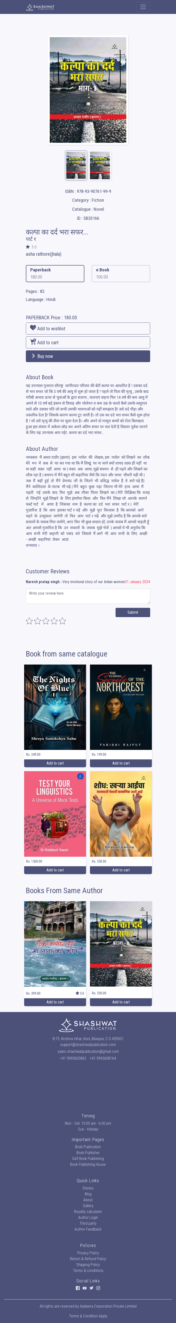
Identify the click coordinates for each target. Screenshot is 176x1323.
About (88, 1200)
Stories (88, 1188)
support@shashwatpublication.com (88, 1044)
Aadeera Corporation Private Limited (108, 1306)
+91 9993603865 (73, 1058)
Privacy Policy (88, 1253)
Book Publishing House (88, 1164)
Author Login (88, 1217)
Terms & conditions (88, 1270)
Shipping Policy (88, 1264)
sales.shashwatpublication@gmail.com (88, 1051)
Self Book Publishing (88, 1158)
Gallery (88, 1205)
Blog (88, 1194)
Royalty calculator (88, 1211)
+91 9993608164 (103, 1058)
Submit (132, 612)
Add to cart (44, 342)
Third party (88, 1223)
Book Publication (88, 1147)
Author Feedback (88, 1229)
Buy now (41, 356)
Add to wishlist (47, 328)
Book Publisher (88, 1152)
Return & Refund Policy (88, 1258)
